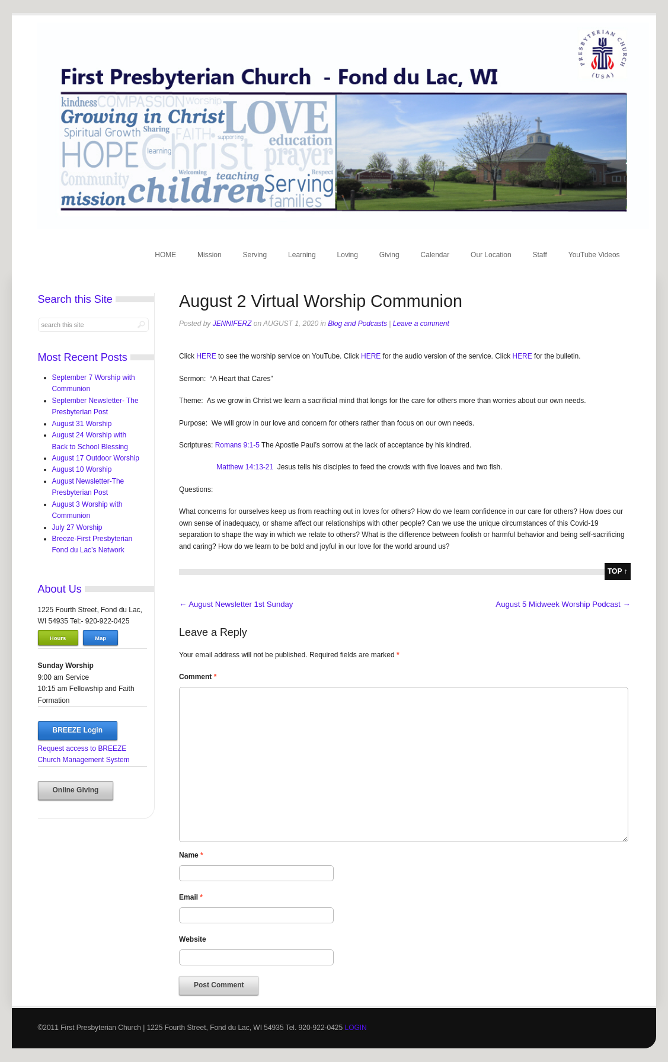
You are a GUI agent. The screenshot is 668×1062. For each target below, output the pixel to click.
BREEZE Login (78, 730)
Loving (347, 255)
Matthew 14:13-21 (244, 467)
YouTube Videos (594, 255)
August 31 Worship (82, 424)
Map (100, 638)
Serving (255, 255)
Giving (389, 255)
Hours (58, 638)
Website (192, 939)
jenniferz (232, 323)
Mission (209, 255)
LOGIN (355, 1027)
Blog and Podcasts (357, 323)
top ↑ (618, 571)
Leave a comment (421, 323)
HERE (207, 356)
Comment (197, 677)
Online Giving (76, 790)
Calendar (435, 255)
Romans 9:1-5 (237, 445)
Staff (540, 255)
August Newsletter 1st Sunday (236, 604)
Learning (302, 255)
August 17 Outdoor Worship (95, 458)
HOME (165, 255)
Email (191, 897)
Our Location (491, 255)
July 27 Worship (77, 527)
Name (191, 855)
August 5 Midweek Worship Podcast (563, 604)
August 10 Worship (82, 469)
